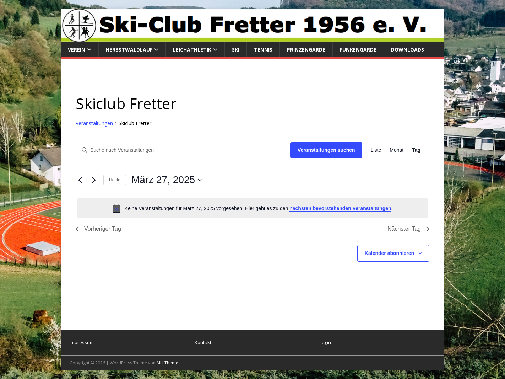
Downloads (407, 49)
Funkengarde (358, 49)
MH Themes (168, 363)
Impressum (82, 342)
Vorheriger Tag (98, 229)
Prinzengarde (306, 49)
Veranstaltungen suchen (326, 150)
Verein (76, 49)
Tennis (263, 49)
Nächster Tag (408, 229)
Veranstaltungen (94, 123)
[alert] (252, 208)
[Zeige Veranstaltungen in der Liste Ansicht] (376, 150)
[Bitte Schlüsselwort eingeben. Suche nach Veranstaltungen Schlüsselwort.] (183, 150)
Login (325, 342)
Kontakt (203, 342)
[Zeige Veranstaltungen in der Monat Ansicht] (396, 150)
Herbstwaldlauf (129, 49)
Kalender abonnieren (389, 253)
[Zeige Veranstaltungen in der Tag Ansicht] (416, 150)
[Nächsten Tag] (93, 180)
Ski (235, 49)
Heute (114, 179)
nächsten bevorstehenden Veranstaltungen (340, 208)
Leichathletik (192, 49)
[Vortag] (80, 180)
